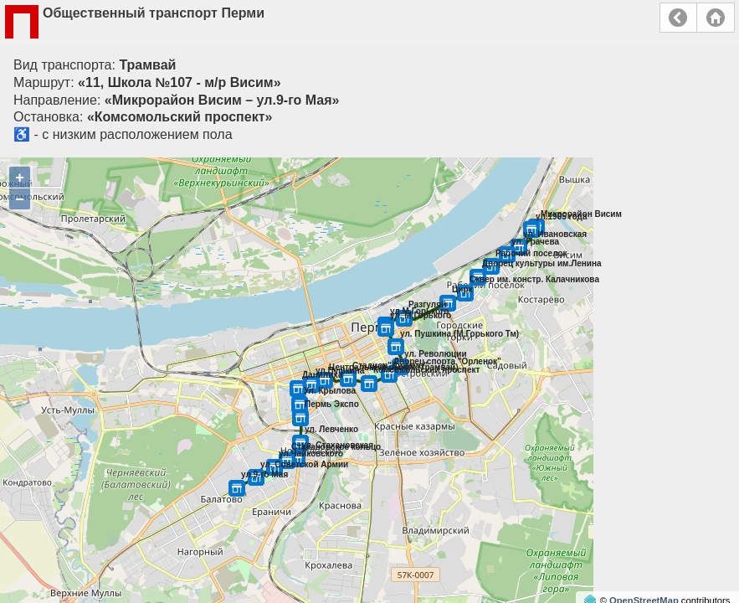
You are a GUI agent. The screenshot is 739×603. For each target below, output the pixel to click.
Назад (678, 18)
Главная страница (715, 18)
